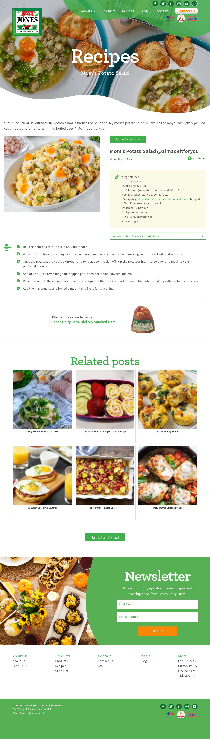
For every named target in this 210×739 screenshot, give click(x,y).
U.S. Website (186, 671)
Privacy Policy (188, 666)
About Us (18, 661)
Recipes (60, 666)
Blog (143, 661)
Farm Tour (19, 666)
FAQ (100, 666)
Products (61, 661)
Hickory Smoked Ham (128, 139)
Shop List (61, 671)
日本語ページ (187, 676)
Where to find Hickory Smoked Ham (137, 236)
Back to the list (105, 537)
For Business (187, 661)
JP (194, 3)
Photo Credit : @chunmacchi (28, 713)
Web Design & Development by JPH (31, 709)
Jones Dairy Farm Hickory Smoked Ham (162, 199)
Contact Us (186, 11)
